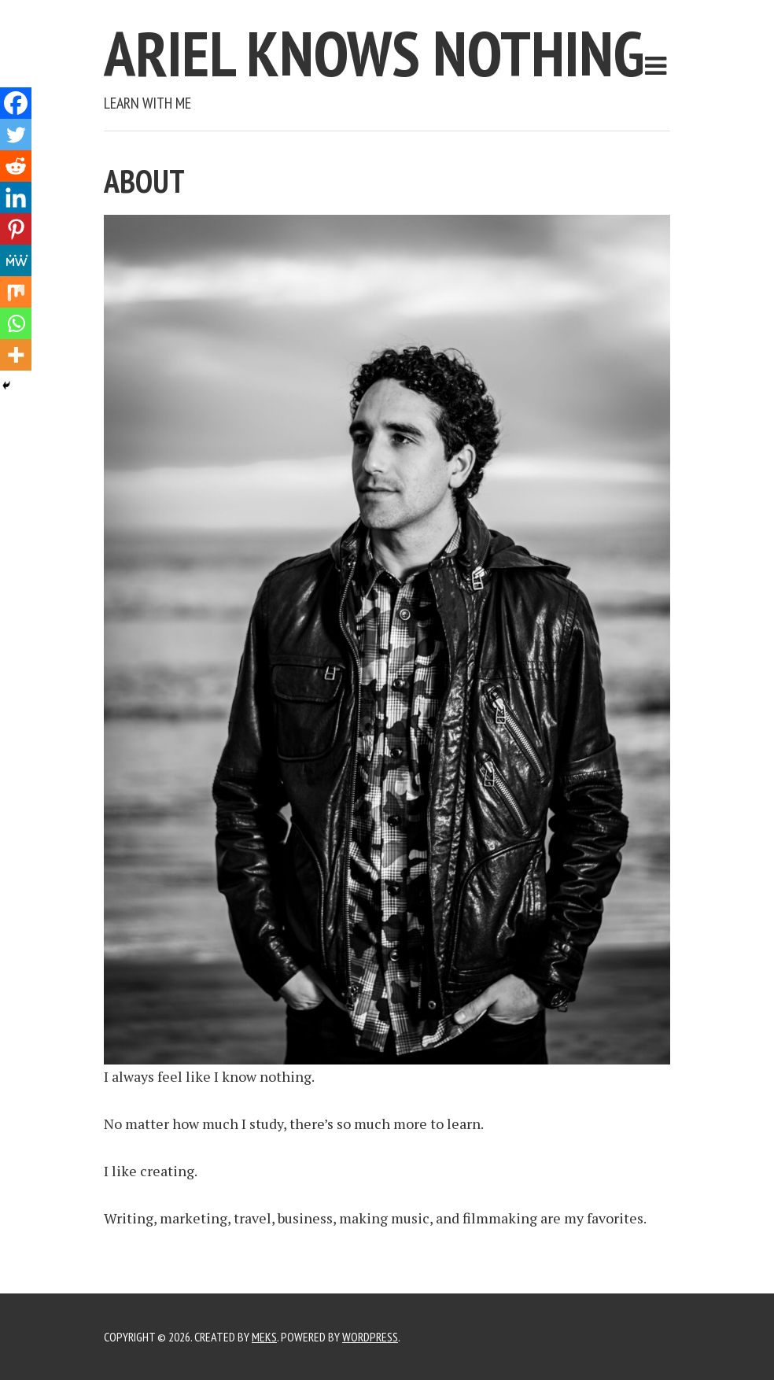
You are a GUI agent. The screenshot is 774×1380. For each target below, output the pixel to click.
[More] (15, 355)
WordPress (370, 1337)
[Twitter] (15, 134)
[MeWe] (15, 260)
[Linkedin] (15, 197)
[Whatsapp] (15, 323)
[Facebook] (15, 103)
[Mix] (15, 292)
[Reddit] (15, 166)
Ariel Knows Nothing (374, 53)
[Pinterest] (15, 229)
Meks (264, 1337)
